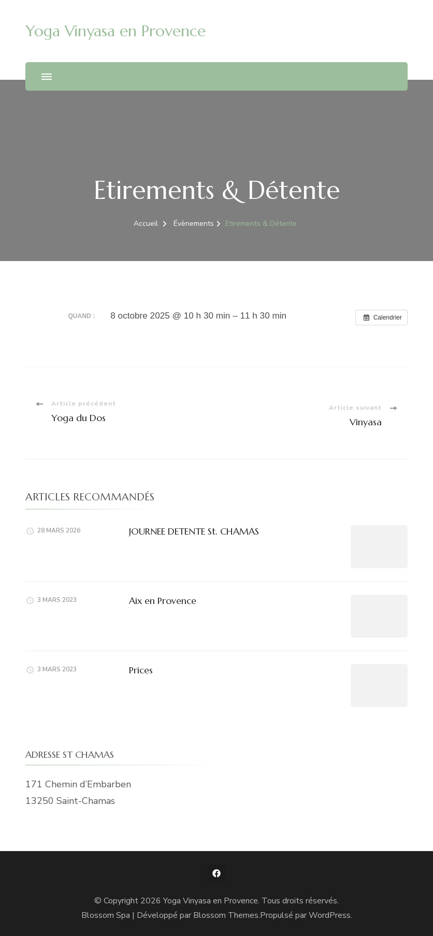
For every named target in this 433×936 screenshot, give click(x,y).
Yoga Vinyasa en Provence (115, 30)
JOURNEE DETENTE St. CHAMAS (194, 531)
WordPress (330, 915)
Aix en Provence (162, 601)
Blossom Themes (225, 915)
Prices (141, 670)
